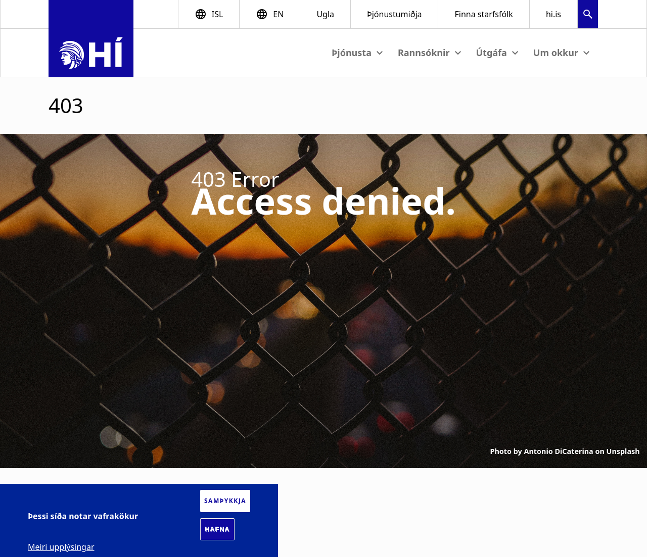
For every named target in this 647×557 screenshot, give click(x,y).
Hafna (217, 529)
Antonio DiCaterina (558, 451)
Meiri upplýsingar (61, 546)
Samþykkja (225, 500)
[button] (588, 15)
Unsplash (623, 451)
